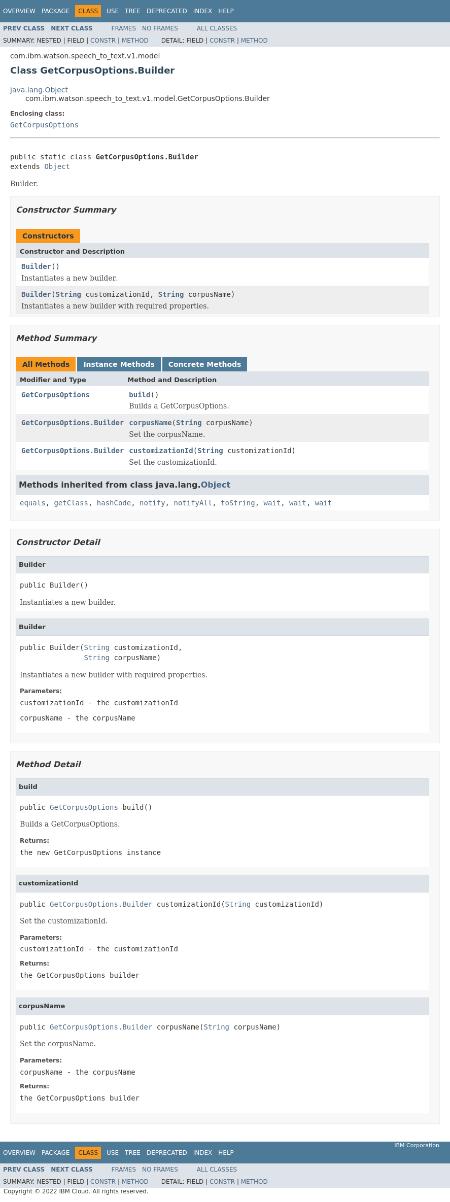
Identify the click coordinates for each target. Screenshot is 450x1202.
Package (56, 11)
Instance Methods (118, 364)
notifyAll (193, 503)
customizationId (161, 451)
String (68, 294)
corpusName (150, 423)
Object (57, 166)
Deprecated (167, 11)
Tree (133, 11)
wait (272, 503)
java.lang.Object (39, 90)
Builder (36, 266)
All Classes (217, 28)
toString (238, 503)
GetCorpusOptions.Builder (72, 423)
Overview (19, 11)
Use (113, 11)
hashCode (114, 503)
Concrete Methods (204, 364)
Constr (103, 40)
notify (152, 503)
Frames (124, 28)
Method (135, 40)
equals (33, 503)
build (139, 395)
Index (203, 11)
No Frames (160, 28)
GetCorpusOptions (44, 125)
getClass (71, 503)
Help (226, 11)
